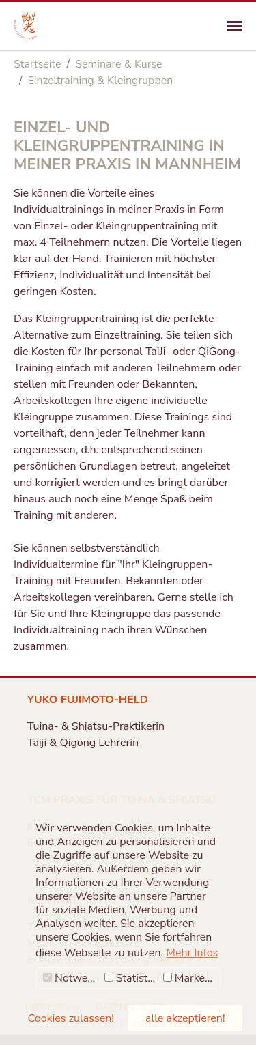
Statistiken (132, 978)
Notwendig (72, 978)
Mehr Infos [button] (192, 952)
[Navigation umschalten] (234, 26)
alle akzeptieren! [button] (185, 1018)
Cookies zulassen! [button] (71, 1018)
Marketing (191, 978)
